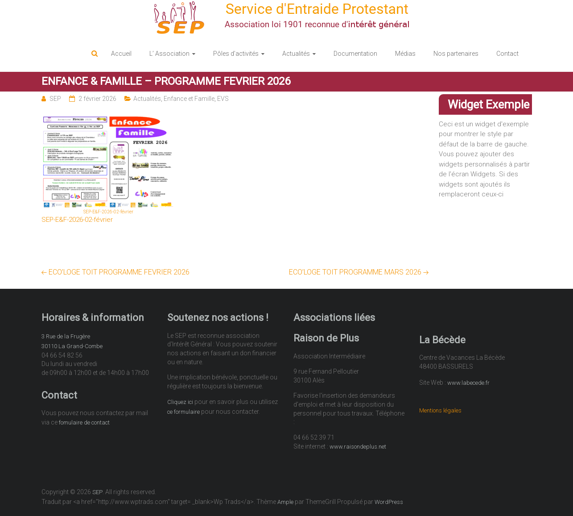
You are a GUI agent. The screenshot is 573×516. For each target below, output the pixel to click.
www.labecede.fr (468, 382)
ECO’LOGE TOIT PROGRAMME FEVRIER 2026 (115, 272)
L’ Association (169, 53)
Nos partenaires (455, 53)
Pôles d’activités (236, 53)
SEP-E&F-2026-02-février (77, 220)
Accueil (121, 53)
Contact (507, 53)
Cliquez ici (180, 402)
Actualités (296, 53)
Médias (405, 53)
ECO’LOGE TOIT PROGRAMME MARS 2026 (359, 272)
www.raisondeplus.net (358, 446)
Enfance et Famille (189, 98)
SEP (55, 98)
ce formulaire (183, 411)
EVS (223, 98)
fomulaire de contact (84, 422)
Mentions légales (440, 410)
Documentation (355, 53)
